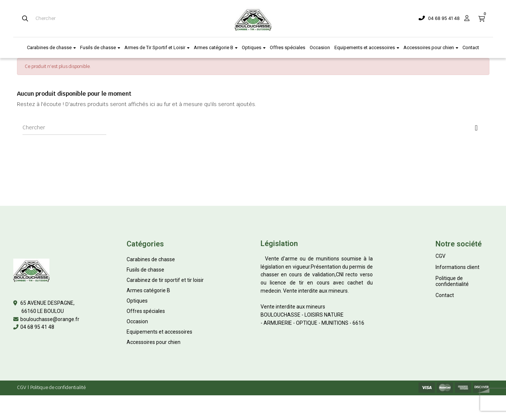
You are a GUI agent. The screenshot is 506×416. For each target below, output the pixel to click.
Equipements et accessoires (159, 332)
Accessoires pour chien (153, 342)
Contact (445, 295)
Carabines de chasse (151, 259)
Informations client (457, 267)
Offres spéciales (146, 311)
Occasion (137, 321)
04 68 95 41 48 (444, 18)
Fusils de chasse (145, 270)
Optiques (137, 301)
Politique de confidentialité (452, 281)
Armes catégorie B (148, 290)
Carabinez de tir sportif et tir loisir (165, 280)
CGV (440, 256)
